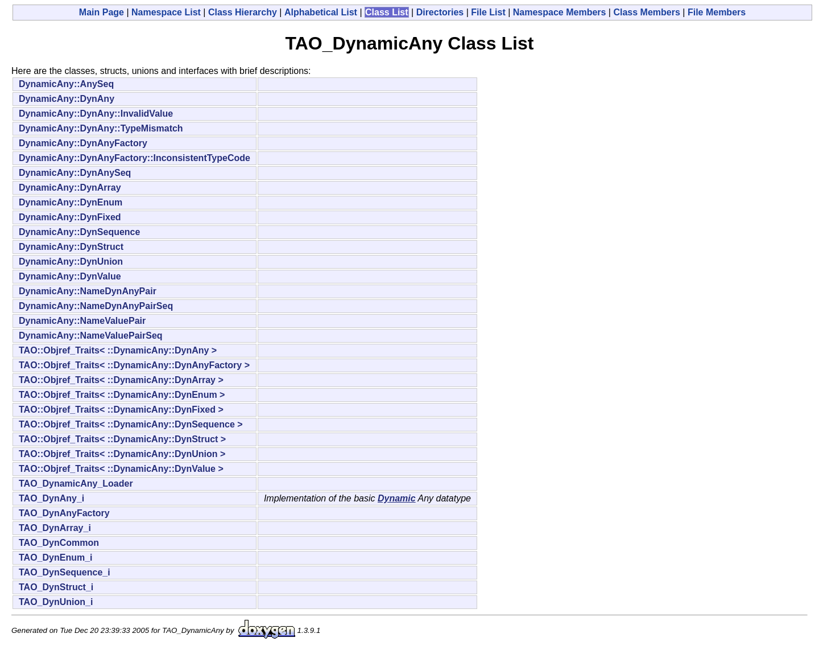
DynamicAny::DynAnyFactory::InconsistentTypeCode (134, 158)
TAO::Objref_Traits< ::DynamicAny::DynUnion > (122, 454)
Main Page (101, 12)
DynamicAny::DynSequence (79, 232)
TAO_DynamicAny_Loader (76, 483)
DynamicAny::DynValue (70, 276)
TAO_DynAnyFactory (64, 513)
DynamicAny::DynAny (66, 99)
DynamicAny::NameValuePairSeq (91, 335)
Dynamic (397, 498)
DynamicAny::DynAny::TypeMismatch (101, 128)
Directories (440, 12)
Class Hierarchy (242, 12)
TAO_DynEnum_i (56, 557)
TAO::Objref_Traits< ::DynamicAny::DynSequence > (131, 424)
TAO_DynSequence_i (64, 572)
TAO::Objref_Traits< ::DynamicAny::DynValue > (121, 469)
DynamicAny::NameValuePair (82, 321)
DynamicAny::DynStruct (71, 247)
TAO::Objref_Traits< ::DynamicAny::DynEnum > (122, 395)
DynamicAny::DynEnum (70, 202)
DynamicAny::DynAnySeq (75, 173)
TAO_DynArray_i (55, 528)
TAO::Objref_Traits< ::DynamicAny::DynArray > (121, 380)
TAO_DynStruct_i (56, 587)
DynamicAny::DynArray (70, 187)
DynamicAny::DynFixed (70, 217)
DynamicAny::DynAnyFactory (83, 143)
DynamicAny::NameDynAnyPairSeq (96, 306)
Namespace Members (559, 12)
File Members (717, 12)
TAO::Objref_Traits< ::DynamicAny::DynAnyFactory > (134, 365)
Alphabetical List (320, 12)
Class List (386, 12)
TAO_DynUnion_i (56, 602)
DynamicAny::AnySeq (66, 84)
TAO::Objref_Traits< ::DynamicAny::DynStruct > (122, 439)
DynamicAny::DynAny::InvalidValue (96, 113)
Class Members (646, 12)
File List (488, 12)
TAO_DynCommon (59, 543)
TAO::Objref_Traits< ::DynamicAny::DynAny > (118, 350)
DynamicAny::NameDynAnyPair (87, 291)
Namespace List (166, 12)
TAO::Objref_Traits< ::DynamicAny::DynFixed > (121, 409)
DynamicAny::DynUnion (71, 261)
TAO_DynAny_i (51, 498)
